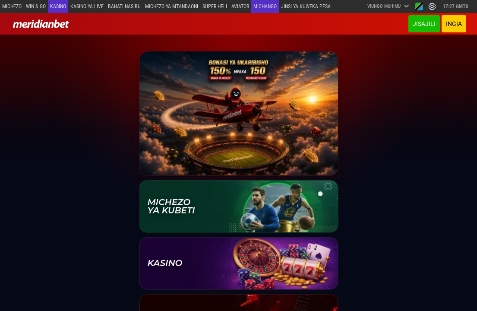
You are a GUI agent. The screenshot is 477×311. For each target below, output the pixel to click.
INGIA (454, 23)
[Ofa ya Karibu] (238, 113)
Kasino (58, 6)
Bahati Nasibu (124, 6)
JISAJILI (424, 23)
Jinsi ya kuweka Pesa (306, 6)
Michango (265, 6)
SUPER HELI (214, 6)
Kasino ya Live (87, 6)
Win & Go (36, 6)
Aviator (240, 6)
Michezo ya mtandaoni (171, 6)
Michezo (12, 6)
